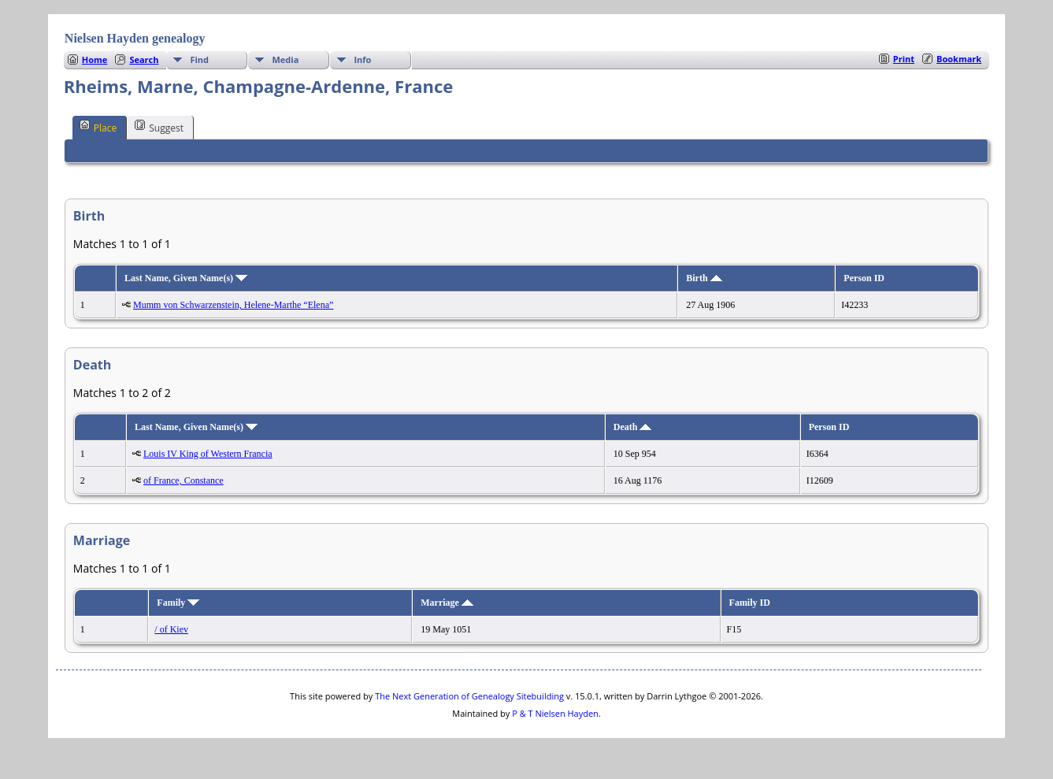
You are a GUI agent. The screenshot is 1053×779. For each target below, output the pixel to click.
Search (143, 59)
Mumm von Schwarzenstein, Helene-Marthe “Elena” (233, 304)
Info (362, 59)
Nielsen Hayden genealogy (135, 38)
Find (199, 59)
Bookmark (958, 59)
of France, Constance (183, 480)
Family (178, 602)
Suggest (159, 127)
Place (98, 127)
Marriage (447, 602)
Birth (703, 278)
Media (285, 59)
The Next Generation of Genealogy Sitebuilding (469, 696)
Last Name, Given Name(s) (185, 278)
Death (633, 426)
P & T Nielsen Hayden (555, 713)
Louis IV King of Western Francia (208, 453)
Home (95, 59)
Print (903, 59)
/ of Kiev (171, 629)
